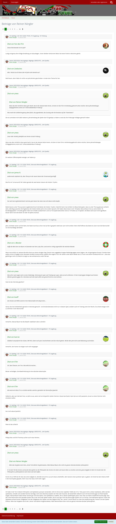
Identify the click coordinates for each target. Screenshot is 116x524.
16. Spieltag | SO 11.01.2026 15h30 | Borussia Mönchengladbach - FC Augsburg (32, 164)
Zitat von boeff (12, 297)
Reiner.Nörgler (13, 37)
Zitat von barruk (13, 337)
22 (20, 29)
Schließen (111, 521)
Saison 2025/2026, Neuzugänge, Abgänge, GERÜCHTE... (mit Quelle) (29, 60)
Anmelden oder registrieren (99, 2)
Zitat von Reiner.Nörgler (18, 102)
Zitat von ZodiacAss (14, 69)
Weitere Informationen (101, 521)
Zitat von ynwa (12, 93)
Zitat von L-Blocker (14, 243)
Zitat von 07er (12, 362)
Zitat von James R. (14, 172)
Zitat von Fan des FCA (15, 44)
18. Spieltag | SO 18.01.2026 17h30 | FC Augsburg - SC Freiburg (28, 36)
